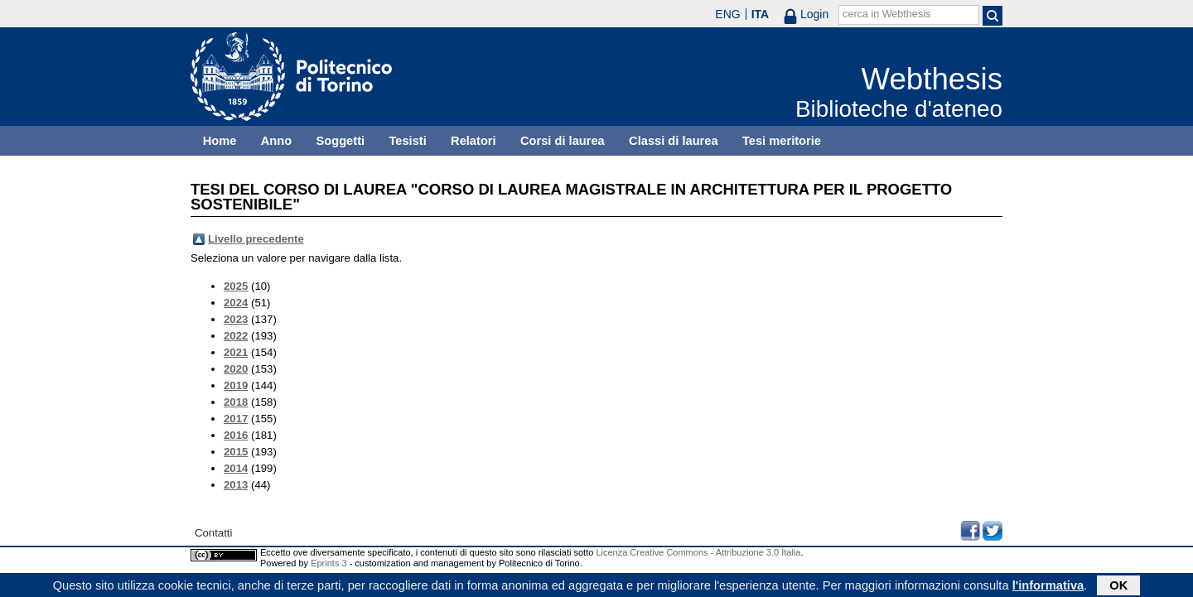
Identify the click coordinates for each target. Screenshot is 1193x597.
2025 (236, 286)
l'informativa (1048, 586)
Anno (276, 140)
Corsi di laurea (562, 140)
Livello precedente (256, 239)
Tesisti (407, 140)
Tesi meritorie (781, 140)
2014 (236, 468)
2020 (236, 369)
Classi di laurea (673, 140)
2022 (236, 336)
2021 (236, 352)
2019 (236, 385)
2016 (236, 435)
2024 (236, 302)
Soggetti (340, 140)
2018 (236, 402)
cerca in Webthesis (886, 14)
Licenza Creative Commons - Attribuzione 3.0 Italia (698, 552)
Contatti (213, 533)
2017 (236, 418)
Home (220, 140)
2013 (236, 485)
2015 (236, 451)
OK (1118, 586)
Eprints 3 (328, 563)
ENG (727, 14)
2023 (236, 319)
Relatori (473, 140)
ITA (760, 14)
